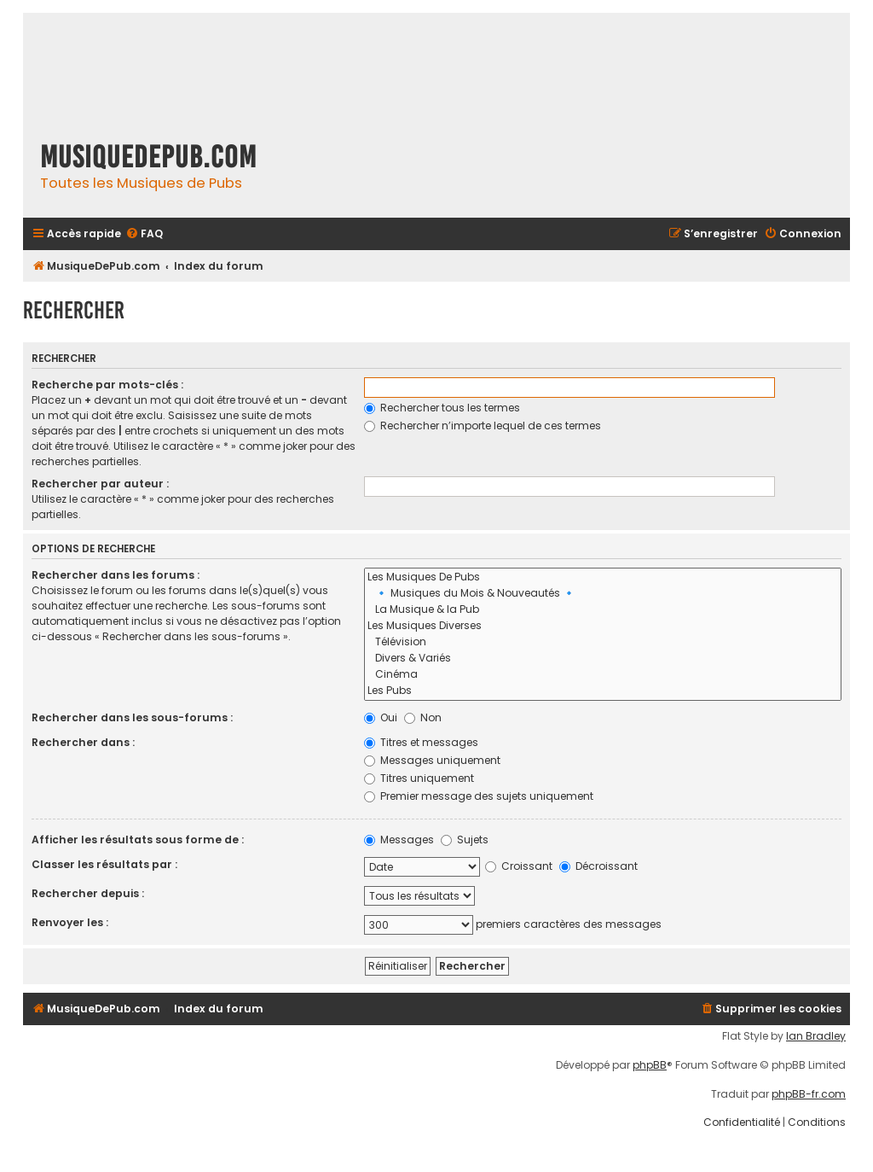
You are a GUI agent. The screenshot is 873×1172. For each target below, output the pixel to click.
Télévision (603, 642)
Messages (399, 839)
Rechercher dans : (83, 742)
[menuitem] (144, 234)
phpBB (650, 1065)
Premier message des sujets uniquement (478, 796)
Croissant (518, 866)
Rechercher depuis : (88, 893)
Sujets (465, 839)
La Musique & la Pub (603, 610)
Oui (380, 717)
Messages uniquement (432, 760)
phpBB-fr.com (809, 1094)
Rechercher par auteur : (100, 483)
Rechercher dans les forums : (115, 575)
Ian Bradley (816, 1036)
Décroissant (598, 866)
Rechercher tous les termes (442, 407)
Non (423, 717)
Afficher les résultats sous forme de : (138, 839)
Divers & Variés (603, 658)
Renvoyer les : (70, 922)
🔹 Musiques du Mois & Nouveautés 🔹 (603, 594)
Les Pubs (603, 691)
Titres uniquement (419, 778)
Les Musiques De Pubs (603, 577)
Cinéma (603, 675)
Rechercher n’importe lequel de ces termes (482, 425)
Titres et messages (421, 742)
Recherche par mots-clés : (107, 384)
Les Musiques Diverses (603, 626)
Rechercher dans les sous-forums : (132, 717)
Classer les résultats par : (104, 864)
